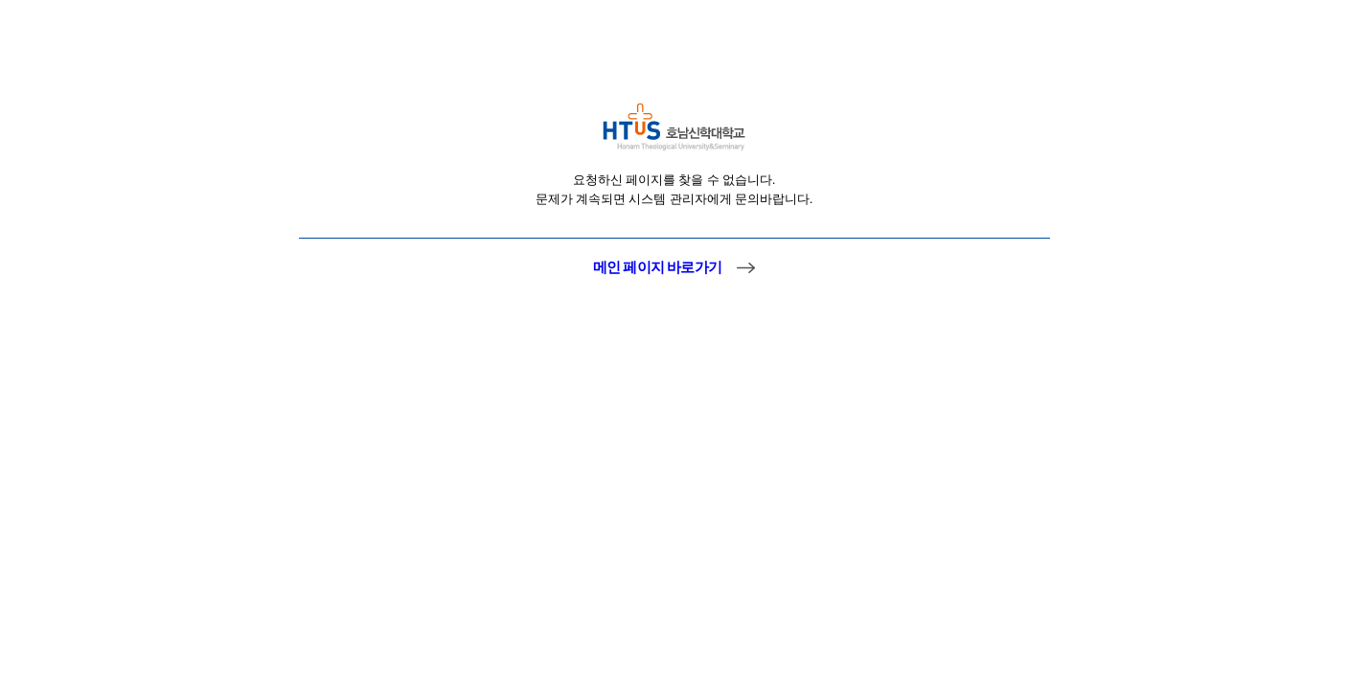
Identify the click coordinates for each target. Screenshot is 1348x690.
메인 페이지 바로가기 (657, 267)
